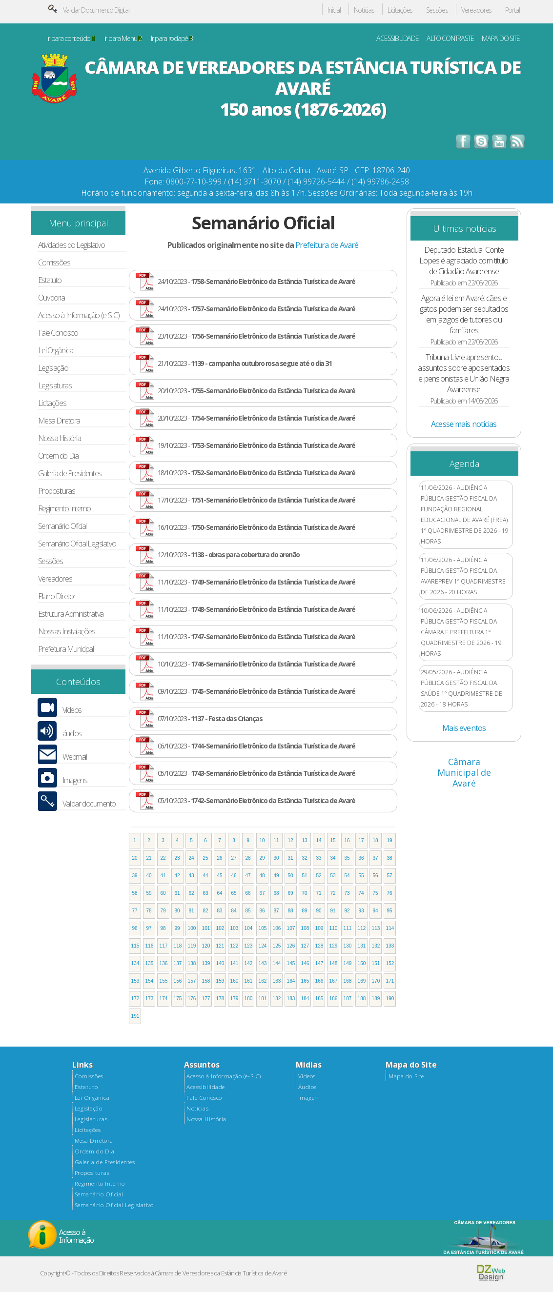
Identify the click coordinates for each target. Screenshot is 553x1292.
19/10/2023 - (256, 445)
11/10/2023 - (256, 581)
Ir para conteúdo (71, 39)
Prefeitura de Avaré (326, 245)
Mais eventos (464, 728)
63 (205, 893)
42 (177, 875)
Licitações (400, 10)
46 (234, 875)
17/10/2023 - (256, 500)
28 (248, 858)
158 (206, 981)
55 (361, 875)
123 (249, 946)
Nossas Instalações (66, 631)
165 (305, 981)
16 (347, 840)
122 (234, 946)
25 (205, 858)
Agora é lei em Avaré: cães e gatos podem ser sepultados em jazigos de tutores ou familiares (464, 314)
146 (305, 963)
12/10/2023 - (229, 554)
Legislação (53, 368)
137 (178, 963)
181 (263, 998)
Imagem (309, 1097)
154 (149, 981)
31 (290, 858)
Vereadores (476, 10)
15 (333, 840)
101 (206, 928)
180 (249, 998)
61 (177, 893)
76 (389, 893)
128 (319, 946)
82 (205, 910)
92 (347, 910)
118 (178, 946)
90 (319, 910)
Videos (307, 1076)
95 (389, 910)
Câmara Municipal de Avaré (464, 772)
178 (220, 998)
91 (333, 910)
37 (375, 858)
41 (163, 875)
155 (164, 981)
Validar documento (89, 803)
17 (361, 840)
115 (135, 946)
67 (262, 893)
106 (277, 928)
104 (249, 928)
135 (149, 963)
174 (164, 998)
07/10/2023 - (210, 718)
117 (164, 946)
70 (304, 893)
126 (291, 946)
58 (135, 893)
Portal (512, 10)
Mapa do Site (406, 1076)
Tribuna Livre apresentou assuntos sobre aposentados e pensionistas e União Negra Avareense (464, 373)
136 (164, 963)
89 (304, 910)
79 (163, 910)
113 (376, 928)
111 (348, 928)
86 (262, 910)
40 (149, 875)
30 (276, 858)
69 (290, 893)
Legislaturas (55, 385)
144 (277, 963)
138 (192, 963)
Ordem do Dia (58, 456)
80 (177, 910)
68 (276, 893)
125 (277, 946)
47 (248, 875)
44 (205, 875)
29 (262, 858)
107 (291, 928)
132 (376, 946)
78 (149, 910)
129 (333, 946)
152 (390, 963)
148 (333, 963)
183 (291, 998)
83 (220, 910)
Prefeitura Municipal (66, 649)
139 (206, 963)
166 (319, 981)
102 (220, 928)
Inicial (334, 10)
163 (277, 981)
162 (263, 981)
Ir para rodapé (171, 39)
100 (192, 928)
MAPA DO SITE (501, 39)
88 (290, 910)
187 (348, 998)
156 (178, 981)
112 (362, 928)
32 (304, 858)
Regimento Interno (64, 508)
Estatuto (49, 280)
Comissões (54, 262)
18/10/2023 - (256, 472)
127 (305, 946)
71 (319, 893)
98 (163, 928)
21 (149, 858)
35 (347, 858)
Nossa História (59, 438)
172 (135, 998)
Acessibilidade (205, 1087)
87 (276, 910)
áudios (72, 733)
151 (376, 963)
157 (192, 981)
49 (276, 875)
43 (191, 875)
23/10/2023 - (256, 336)
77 (135, 910)
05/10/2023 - (256, 773)
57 (389, 875)
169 (362, 981)
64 (220, 893)
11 (276, 840)
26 (220, 858)
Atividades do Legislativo (71, 245)
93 (361, 910)
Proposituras (56, 491)
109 (319, 928)
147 (319, 963)
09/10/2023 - (256, 691)
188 (362, 998)
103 (234, 928)
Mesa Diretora (59, 420)
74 (361, 893)
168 (348, 981)
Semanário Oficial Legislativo (77, 543)
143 (263, 963)
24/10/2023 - (256, 281)
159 (220, 981)
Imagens (74, 780)
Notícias (364, 10)
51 (304, 875)
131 (362, 946)
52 (319, 875)
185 (319, 998)
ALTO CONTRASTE (450, 39)
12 (290, 840)
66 (248, 893)
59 (149, 893)
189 (376, 998)
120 (206, 946)
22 (163, 858)
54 (347, 875)
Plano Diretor (57, 596)
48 (262, 875)
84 (234, 910)
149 (348, 963)
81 (191, 910)
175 (178, 998)
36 (361, 858)
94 (375, 910)
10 (262, 840)
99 (177, 928)
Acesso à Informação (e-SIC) (79, 315)
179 (234, 998)
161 (249, 981)
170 (376, 981)
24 (191, 858)
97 (149, 928)
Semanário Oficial (62, 526)
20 (135, 858)
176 (192, 998)
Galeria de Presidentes (70, 473)
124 (263, 946)
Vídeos (72, 710)
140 (220, 963)
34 (333, 858)
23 (177, 858)
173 (149, 998)
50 (290, 875)
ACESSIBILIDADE (397, 39)
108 (305, 928)
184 (305, 998)
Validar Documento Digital (96, 10)
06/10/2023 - (256, 745)
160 (234, 981)
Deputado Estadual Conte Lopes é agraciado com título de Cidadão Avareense (463, 260)
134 (135, 963)
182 (277, 998)
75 (375, 893)
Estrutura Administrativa (70, 614)
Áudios (307, 1087)
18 (375, 840)
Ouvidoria (51, 298)
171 (390, 981)
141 (234, 963)
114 (390, 928)
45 (220, 875)
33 (319, 858)
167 (333, 981)
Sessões (437, 10)
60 (163, 893)
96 (135, 928)
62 (191, 893)
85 (248, 910)
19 (389, 840)
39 (135, 875)
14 (319, 840)
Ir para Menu (123, 39)
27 (234, 858)
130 (348, 946)
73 (347, 893)
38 (389, 858)
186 (333, 998)
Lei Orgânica (55, 350)
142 (249, 963)
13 (304, 840)
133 (390, 946)
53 (333, 875)
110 (333, 928)
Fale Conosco (58, 333)
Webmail (74, 757)
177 (206, 998)
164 (291, 981)
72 (333, 893)
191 (135, 1016)
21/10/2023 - (245, 363)
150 (362, 963)
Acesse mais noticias (463, 424)
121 (220, 946)
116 (149, 946)
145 (291, 963)
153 (135, 981)
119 (192, 946)
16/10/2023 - (256, 527)
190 (390, 998)
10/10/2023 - (256, 663)
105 (263, 928)
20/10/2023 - (256, 390)
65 (234, 893)
